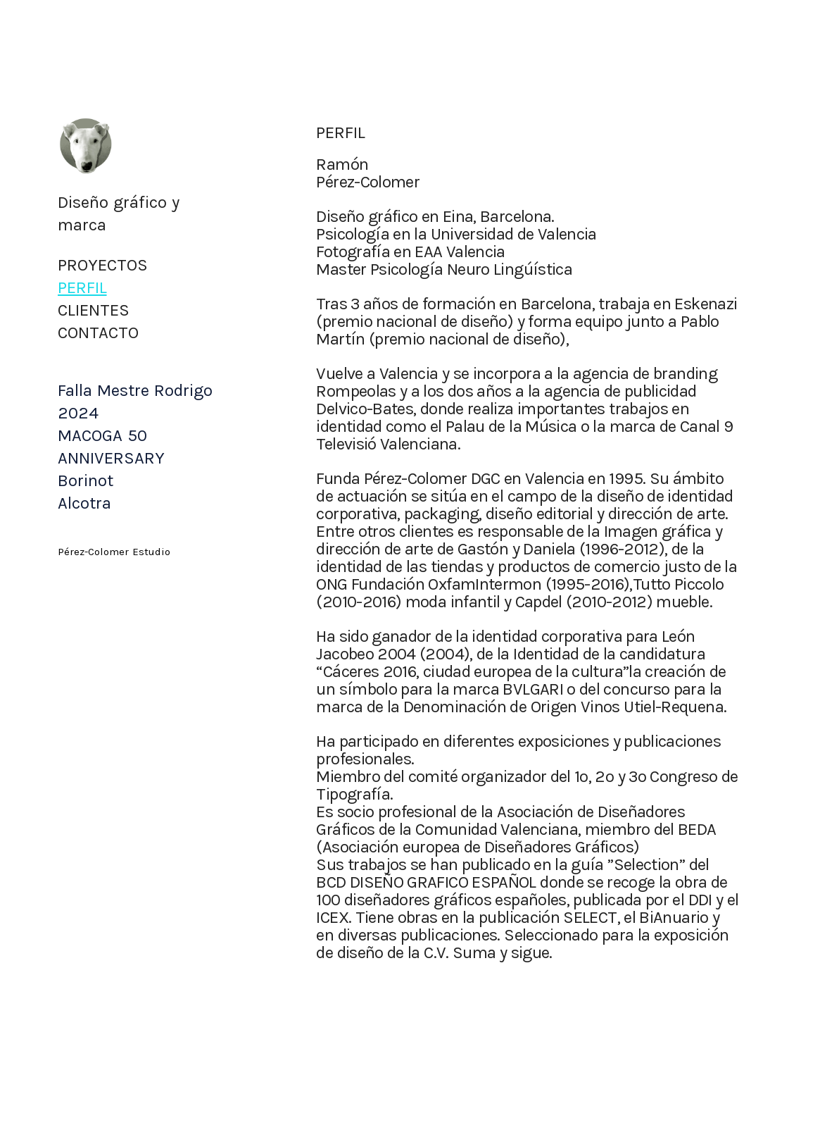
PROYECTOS (103, 265)
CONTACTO (98, 332)
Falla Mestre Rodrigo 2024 (135, 401)
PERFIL (82, 287)
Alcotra (84, 503)
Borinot (85, 480)
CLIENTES (94, 310)
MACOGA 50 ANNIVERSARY (111, 447)
